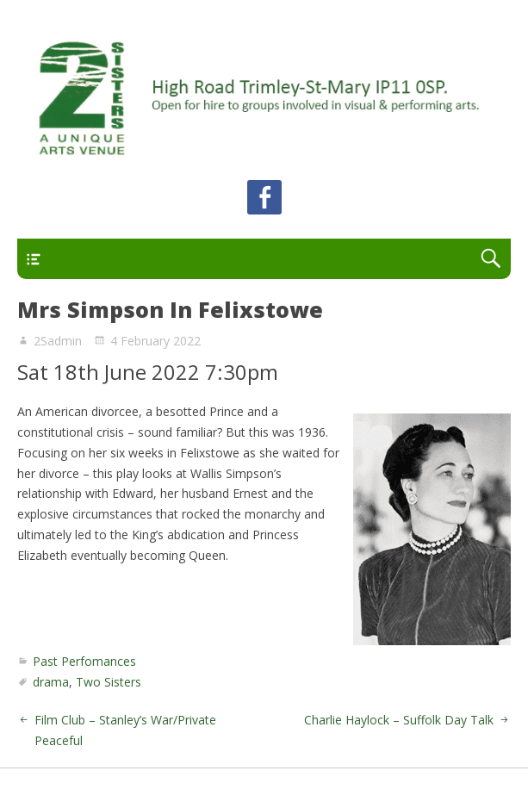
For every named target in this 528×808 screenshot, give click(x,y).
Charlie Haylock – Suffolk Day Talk (399, 720)
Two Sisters (108, 682)
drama (51, 682)
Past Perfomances (84, 661)
